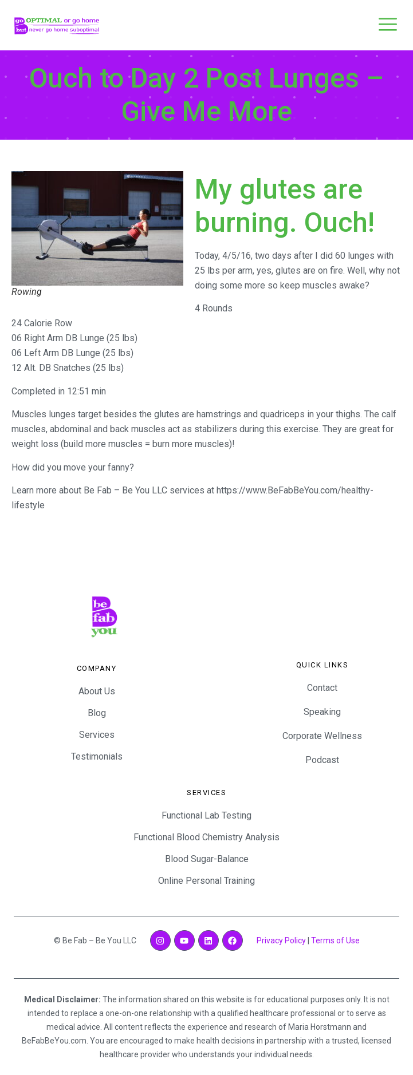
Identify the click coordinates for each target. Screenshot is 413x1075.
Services (97, 734)
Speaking (322, 711)
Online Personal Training (206, 880)
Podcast (322, 759)
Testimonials (97, 756)
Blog (97, 713)
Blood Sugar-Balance (207, 858)
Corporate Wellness (322, 735)
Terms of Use (335, 940)
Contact (322, 687)
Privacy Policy (281, 940)
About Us (96, 691)
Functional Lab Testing (206, 815)
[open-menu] (387, 26)
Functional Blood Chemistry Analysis (206, 837)
